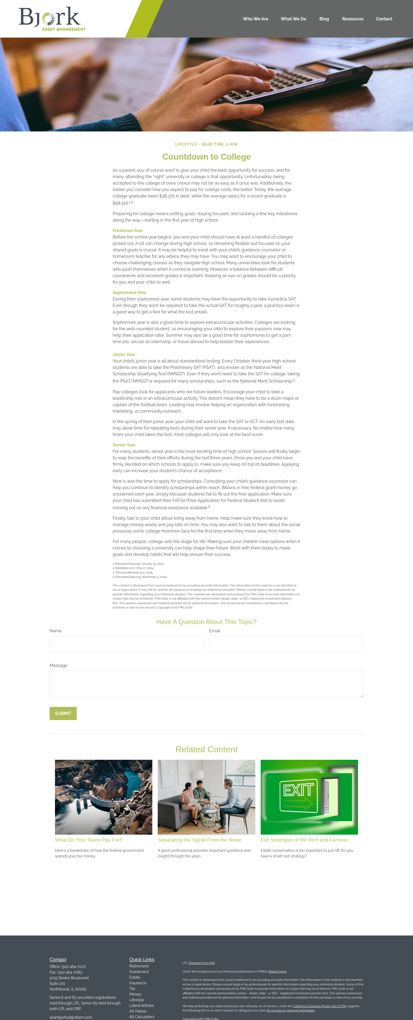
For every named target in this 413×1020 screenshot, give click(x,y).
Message (59, 665)
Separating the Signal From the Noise (199, 840)
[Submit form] (63, 713)
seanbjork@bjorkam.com (71, 1017)
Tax (132, 988)
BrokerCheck (278, 971)
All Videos (138, 1011)
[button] (256, 19)
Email (214, 630)
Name (56, 630)
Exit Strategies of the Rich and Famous (304, 840)
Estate (135, 977)
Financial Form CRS (202, 963)
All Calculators (142, 1017)
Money (135, 994)
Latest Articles (142, 1005)
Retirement (139, 966)
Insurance (138, 983)
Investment (139, 972)
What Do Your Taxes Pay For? (88, 840)
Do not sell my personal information (291, 1010)
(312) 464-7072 (73, 966)
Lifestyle (137, 1000)
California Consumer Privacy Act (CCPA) (319, 1006)
